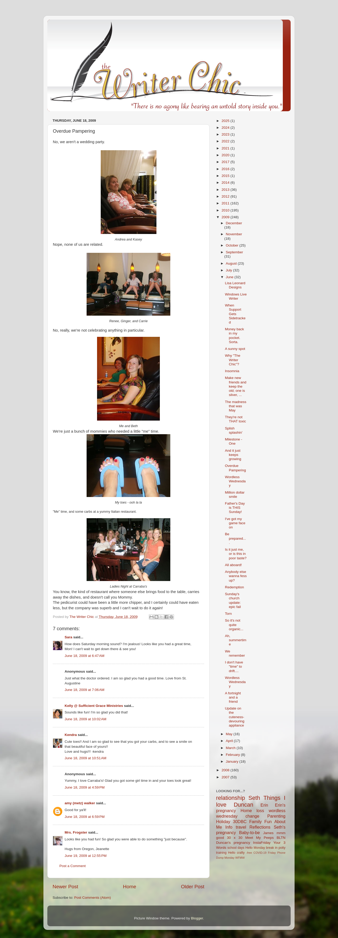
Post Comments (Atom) (92, 898)
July (229, 270)
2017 (226, 162)
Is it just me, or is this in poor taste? (236, 554)
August (232, 263)
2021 (226, 148)
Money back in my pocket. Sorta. (234, 335)
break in (272, 848)
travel (241, 827)
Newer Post (65, 886)
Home (129, 886)
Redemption (234, 587)
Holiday (223, 821)
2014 (226, 183)
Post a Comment (72, 866)
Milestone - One (233, 441)
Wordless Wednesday (235, 481)
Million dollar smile (235, 494)
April (230, 741)
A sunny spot (235, 349)
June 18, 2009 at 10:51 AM (85, 758)
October (232, 245)
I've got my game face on (235, 523)
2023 (226, 134)
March (231, 748)
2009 (226, 217)
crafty (241, 853)
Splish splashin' (234, 430)
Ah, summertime (235, 640)
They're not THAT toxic (235, 419)
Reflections (260, 827)
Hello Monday (255, 848)
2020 (226, 155)
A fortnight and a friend (233, 697)
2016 (226, 169)
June (230, 277)
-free (249, 852)
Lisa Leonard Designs (235, 285)
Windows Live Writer (236, 296)
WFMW (240, 857)
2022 (226, 141)
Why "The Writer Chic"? (232, 360)
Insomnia (232, 371)
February (233, 755)
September (234, 252)
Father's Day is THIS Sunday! (235, 507)
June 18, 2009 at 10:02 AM (85, 719)
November (234, 234)
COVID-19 (260, 852)
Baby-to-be (249, 832)
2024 (226, 128)
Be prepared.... (235, 538)
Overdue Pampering (235, 468)
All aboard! (233, 565)
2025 (226, 121)
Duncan (243, 804)
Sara (68, 637)
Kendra (71, 735)
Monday (229, 857)
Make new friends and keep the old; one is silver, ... (235, 386)
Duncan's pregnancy (233, 843)
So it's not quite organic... (234, 624)
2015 (226, 176)
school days (235, 848)
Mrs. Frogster (76, 832)
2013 (226, 190)
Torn (228, 614)
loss (260, 810)
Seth (254, 798)
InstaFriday (262, 843)
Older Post (192, 886)
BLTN (281, 838)
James (268, 833)
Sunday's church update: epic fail (233, 600)
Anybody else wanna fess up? (236, 576)
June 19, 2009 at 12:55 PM (85, 856)
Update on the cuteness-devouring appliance (234, 716)
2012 (226, 196)
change (252, 816)
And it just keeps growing (233, 455)
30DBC (239, 821)
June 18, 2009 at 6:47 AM (84, 656)
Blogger (197, 918)
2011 (226, 203)
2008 (226, 770)
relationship (230, 798)
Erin (264, 805)
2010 (226, 210)
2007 (226, 777)
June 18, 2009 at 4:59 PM (85, 787)
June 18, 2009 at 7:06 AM (84, 690)
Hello (231, 853)
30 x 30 (234, 838)
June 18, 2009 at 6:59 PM (85, 817)
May (229, 734)
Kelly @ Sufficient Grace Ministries (94, 706)
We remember (235, 653)
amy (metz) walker (80, 803)
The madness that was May (235, 406)
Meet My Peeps (259, 838)
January (232, 761)
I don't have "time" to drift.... (234, 666)
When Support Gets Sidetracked (235, 313)
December (234, 223)
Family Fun (260, 821)
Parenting (276, 816)
